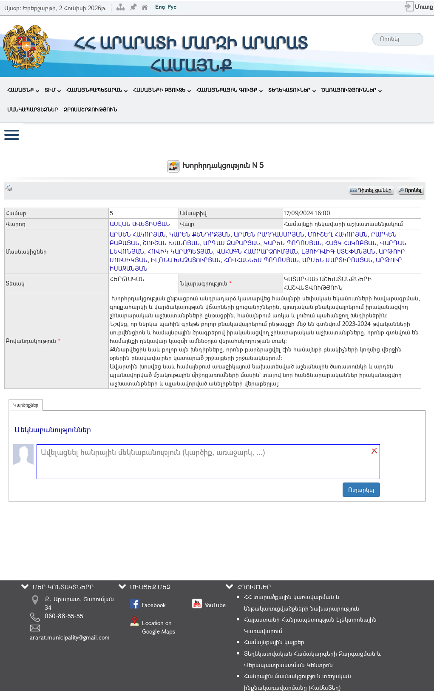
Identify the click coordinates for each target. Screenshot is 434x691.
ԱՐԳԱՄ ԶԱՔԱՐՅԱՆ (231, 243)
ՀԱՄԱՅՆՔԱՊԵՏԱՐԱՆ (97, 89)
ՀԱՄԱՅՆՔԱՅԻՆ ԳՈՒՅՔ (229, 89)
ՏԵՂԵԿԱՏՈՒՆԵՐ (292, 89)
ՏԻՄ (53, 89)
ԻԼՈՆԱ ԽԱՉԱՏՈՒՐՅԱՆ (186, 260)
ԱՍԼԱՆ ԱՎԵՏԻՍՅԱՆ (140, 224)
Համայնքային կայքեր (274, 642)
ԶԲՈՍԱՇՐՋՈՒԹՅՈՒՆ (90, 109)
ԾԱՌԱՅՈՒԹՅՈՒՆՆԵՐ (351, 89)
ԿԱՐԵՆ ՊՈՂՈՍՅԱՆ (293, 243)
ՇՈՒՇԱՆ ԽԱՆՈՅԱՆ (171, 243)
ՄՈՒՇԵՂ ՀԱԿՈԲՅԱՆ (338, 234)
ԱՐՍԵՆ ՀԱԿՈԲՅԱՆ (138, 234)
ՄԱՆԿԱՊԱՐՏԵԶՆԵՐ (32, 109)
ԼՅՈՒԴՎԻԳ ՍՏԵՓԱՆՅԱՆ (338, 251)
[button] (374, 451)
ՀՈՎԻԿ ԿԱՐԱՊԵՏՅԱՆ (180, 251)
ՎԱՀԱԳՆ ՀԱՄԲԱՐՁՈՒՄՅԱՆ (257, 251)
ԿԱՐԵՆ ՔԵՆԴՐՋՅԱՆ (199, 234)
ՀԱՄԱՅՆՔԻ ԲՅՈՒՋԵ (162, 89)
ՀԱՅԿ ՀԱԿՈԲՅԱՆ (351, 243)
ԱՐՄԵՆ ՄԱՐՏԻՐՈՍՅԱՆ (337, 260)
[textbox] (204, 462)
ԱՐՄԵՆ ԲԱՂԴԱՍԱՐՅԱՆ (269, 234)
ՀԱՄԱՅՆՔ (23, 89)
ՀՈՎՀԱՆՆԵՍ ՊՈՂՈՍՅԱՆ (261, 260)
